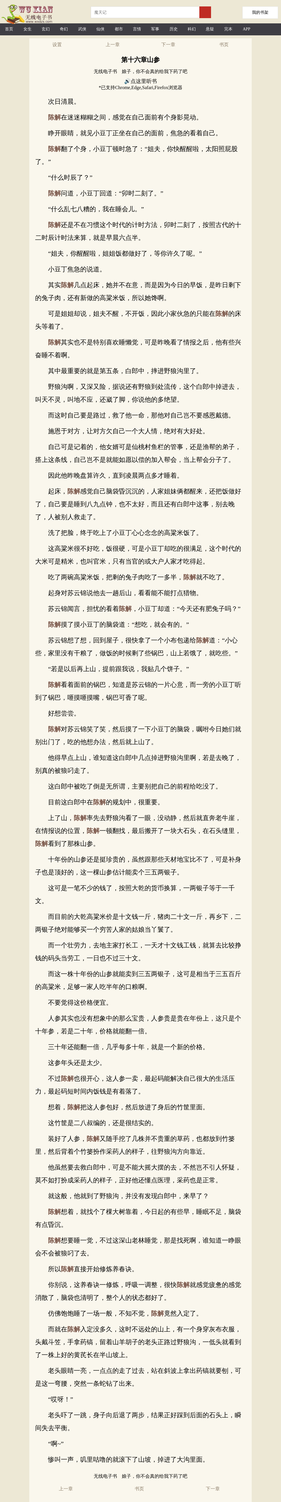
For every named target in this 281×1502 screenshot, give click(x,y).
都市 (119, 29)
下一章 (168, 44)
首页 (9, 29)
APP (246, 29)
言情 (137, 29)
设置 (57, 44)
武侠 (82, 29)
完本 (228, 29)
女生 (27, 29)
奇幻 (64, 29)
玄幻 (46, 29)
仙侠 (100, 29)
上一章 (113, 44)
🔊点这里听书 (140, 81)
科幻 (192, 29)
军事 (155, 29)
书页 (224, 44)
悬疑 (210, 29)
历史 (173, 29)
